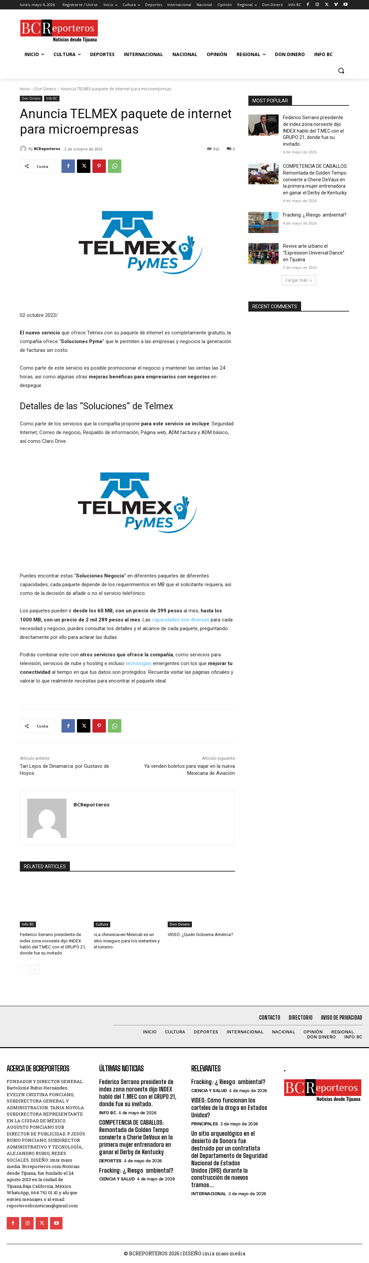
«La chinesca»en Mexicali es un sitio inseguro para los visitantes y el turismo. (127, 940)
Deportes (110, 1159)
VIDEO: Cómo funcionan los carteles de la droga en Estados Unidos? (228, 1107)
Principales (204, 1123)
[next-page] (35, 969)
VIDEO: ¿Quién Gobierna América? (200, 934)
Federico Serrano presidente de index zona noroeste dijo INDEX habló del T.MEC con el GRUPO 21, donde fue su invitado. (313, 130)
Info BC (51, 98)
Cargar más (298, 280)
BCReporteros (47, 148)
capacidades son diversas (180, 620)
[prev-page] (24, 969)
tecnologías (139, 663)
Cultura (102, 924)
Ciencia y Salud (117, 1177)
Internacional (208, 1192)
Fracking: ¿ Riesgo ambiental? (314, 215)
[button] (341, 70)
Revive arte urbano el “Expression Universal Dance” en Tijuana (313, 252)
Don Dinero (45, 89)
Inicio (25, 89)
